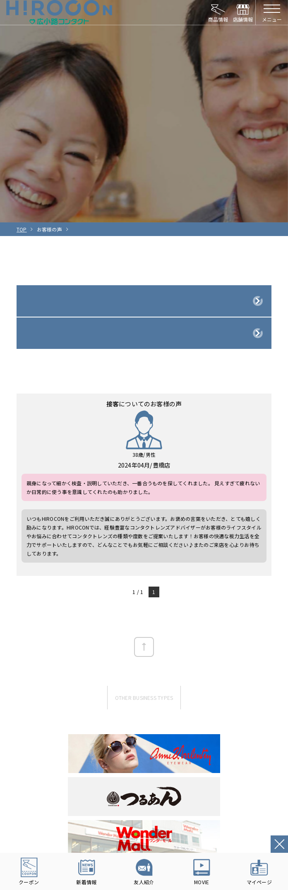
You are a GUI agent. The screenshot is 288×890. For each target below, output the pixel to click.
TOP (22, 229)
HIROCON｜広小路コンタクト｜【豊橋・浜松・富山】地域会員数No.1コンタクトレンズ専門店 (59, 12)
